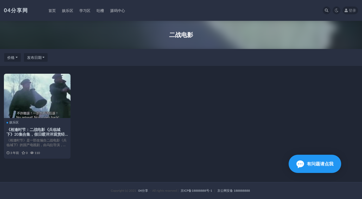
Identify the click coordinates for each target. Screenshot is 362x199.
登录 (350, 10)
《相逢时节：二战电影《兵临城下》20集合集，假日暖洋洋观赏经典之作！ (36, 134)
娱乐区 (13, 122)
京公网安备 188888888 (233, 190)
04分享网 (16, 10)
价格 (11, 57)
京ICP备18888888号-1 (196, 190)
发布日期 (34, 57)
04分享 (143, 190)
